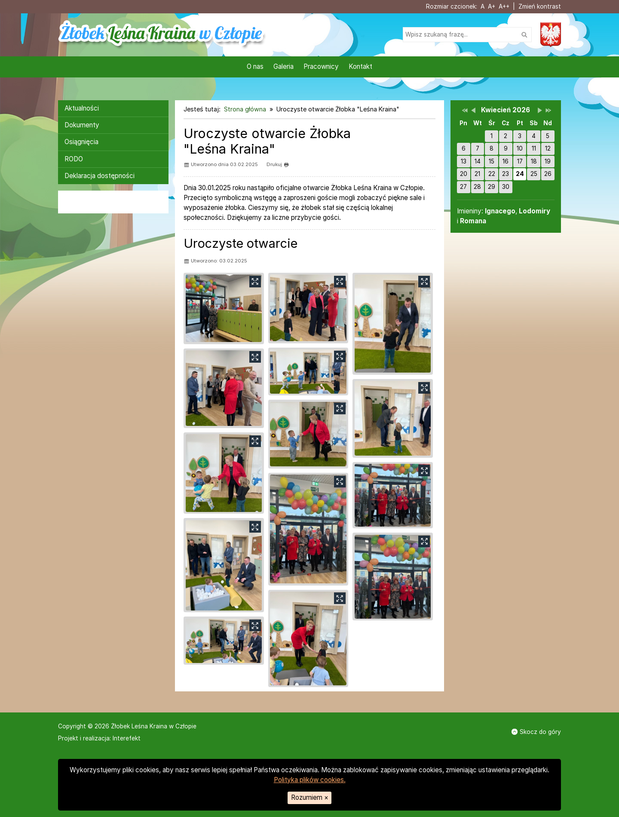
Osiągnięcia (81, 142)
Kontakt (360, 66)
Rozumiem (309, 797)
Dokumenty (81, 125)
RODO (73, 159)
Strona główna (245, 109)
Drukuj (277, 165)
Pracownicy (321, 66)
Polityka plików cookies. (310, 780)
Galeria (283, 66)
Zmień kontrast (539, 6)
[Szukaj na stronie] (467, 34)
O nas (255, 66)
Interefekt (127, 738)
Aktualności (81, 108)
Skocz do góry (536, 731)
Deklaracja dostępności (99, 176)
